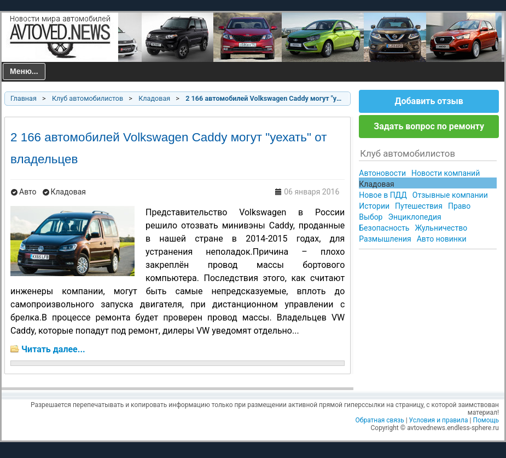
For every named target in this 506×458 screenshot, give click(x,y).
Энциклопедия (414, 217)
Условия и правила (438, 420)
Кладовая (154, 98)
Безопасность (384, 228)
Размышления (385, 238)
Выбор (370, 217)
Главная (23, 98)
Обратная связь (380, 420)
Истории (374, 206)
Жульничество (441, 228)
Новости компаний (445, 173)
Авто (28, 191)
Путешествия (419, 206)
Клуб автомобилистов (87, 98)
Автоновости (382, 173)
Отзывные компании (450, 195)
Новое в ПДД (383, 195)
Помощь (486, 420)
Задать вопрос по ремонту (429, 126)
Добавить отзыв (428, 101)
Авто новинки (442, 238)
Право (459, 206)
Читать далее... (53, 349)
